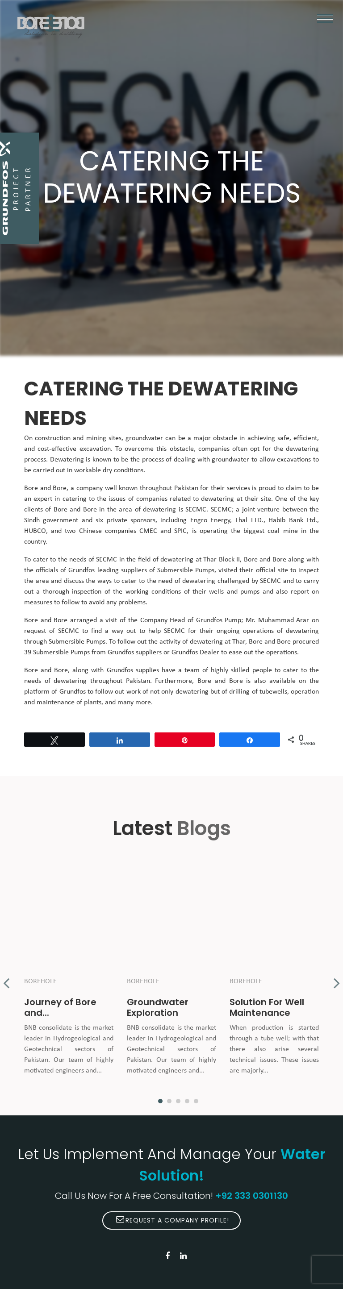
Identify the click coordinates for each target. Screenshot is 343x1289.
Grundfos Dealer (195, 652)
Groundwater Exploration (157, 1007)
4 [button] (187, 1101)
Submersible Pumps (185, 570)
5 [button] (196, 1101)
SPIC (180, 531)
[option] (68, 978)
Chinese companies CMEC (118, 531)
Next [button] (336, 978)
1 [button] (160, 1101)
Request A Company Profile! (172, 1220)
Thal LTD (248, 520)
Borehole (40, 981)
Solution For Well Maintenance (267, 1007)
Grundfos (209, 620)
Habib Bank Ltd (291, 520)
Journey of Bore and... (60, 1007)
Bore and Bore (45, 488)
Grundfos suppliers (135, 652)
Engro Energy (210, 520)
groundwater (230, 459)
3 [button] (178, 1101)
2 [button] (169, 1101)
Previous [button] (6, 978)
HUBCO (35, 531)
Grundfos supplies (133, 670)
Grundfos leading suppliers (107, 570)
